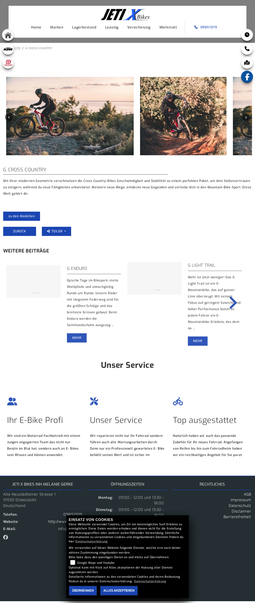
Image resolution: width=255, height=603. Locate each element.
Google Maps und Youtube (96, 563)
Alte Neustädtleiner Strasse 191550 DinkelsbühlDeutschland (29, 502)
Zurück (19, 233)
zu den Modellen (21, 218)
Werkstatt (167, 28)
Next (246, 119)
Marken (56, 28)
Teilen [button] (55, 233)
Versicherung (138, 28)
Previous (9, 119)
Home (35, 28)
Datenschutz (240, 507)
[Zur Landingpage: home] (8, 35)
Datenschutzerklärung (92, 541)
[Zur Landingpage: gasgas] (8, 63)
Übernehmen (83, 590)
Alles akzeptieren (118, 590)
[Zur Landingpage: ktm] (8, 49)
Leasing (111, 28)
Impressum (241, 501)
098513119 (205, 28)
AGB (247, 496)
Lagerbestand (83, 28)
